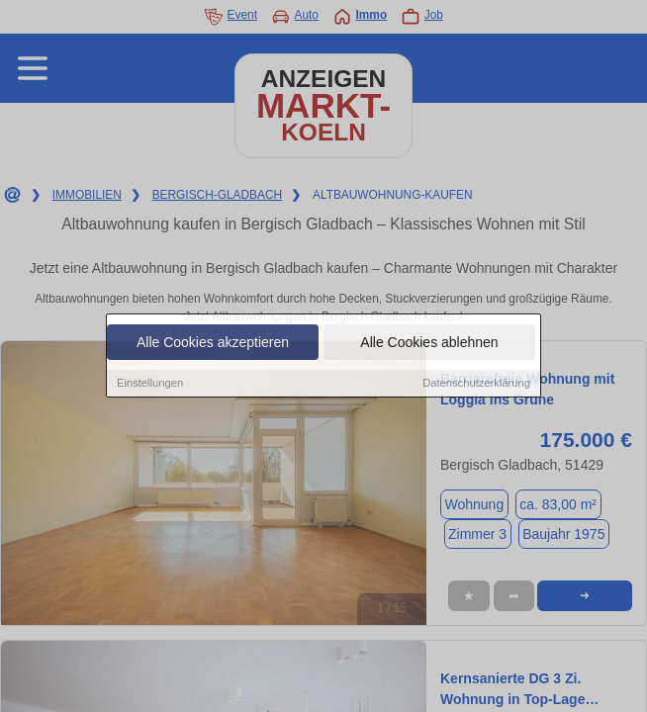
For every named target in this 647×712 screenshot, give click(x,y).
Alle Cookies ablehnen (429, 343)
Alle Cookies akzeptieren (213, 343)
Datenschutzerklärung (476, 384)
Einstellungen (150, 384)
